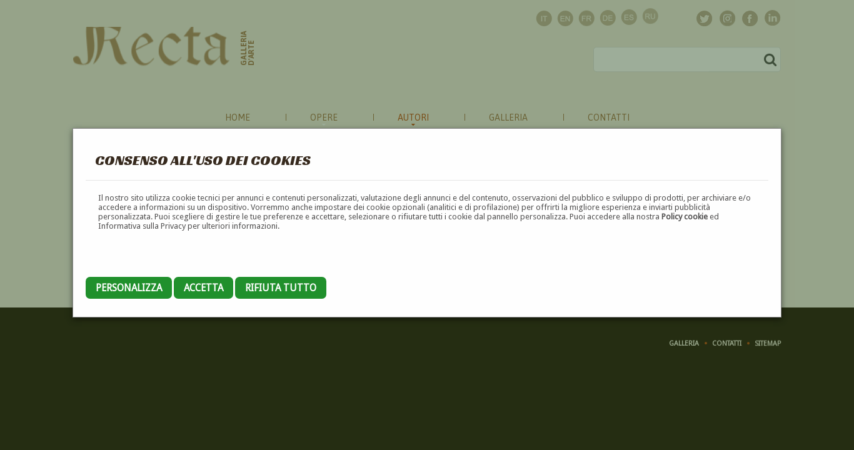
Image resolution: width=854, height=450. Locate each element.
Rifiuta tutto (280, 288)
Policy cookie (684, 216)
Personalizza (129, 288)
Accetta (203, 288)
